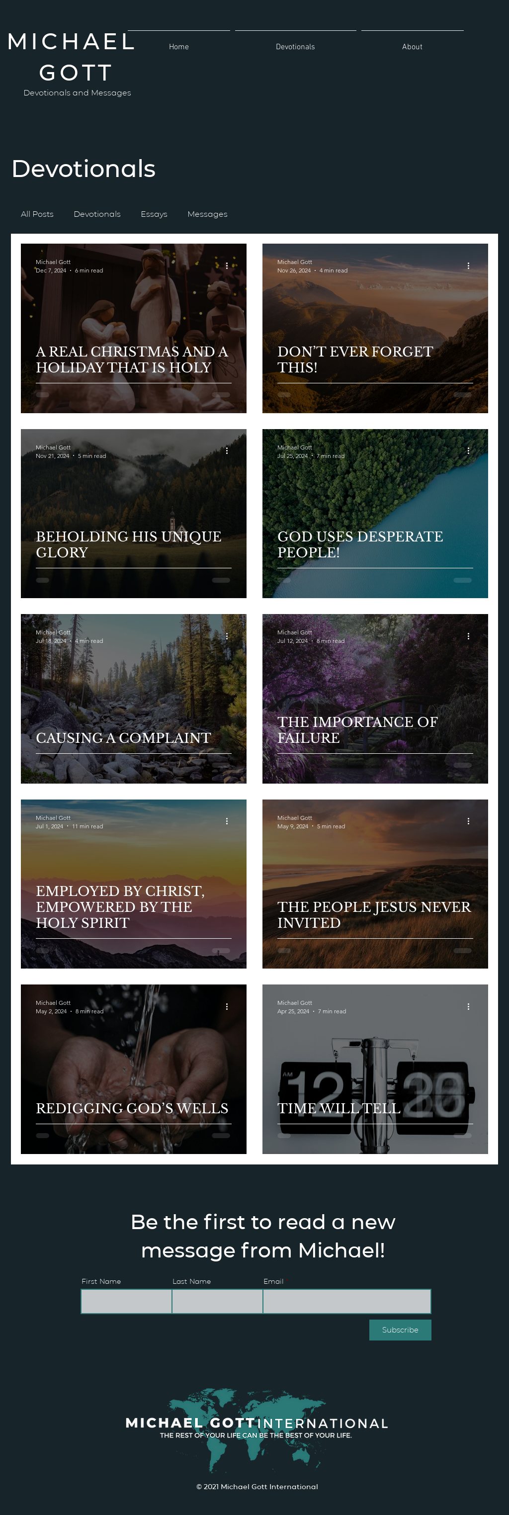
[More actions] (230, 265)
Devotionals (97, 213)
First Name (101, 1280)
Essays (154, 213)
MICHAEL (76, 40)
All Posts (37, 213)
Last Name (191, 1280)
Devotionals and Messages (77, 92)
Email (273, 1280)
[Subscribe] (400, 1330)
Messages (207, 213)
